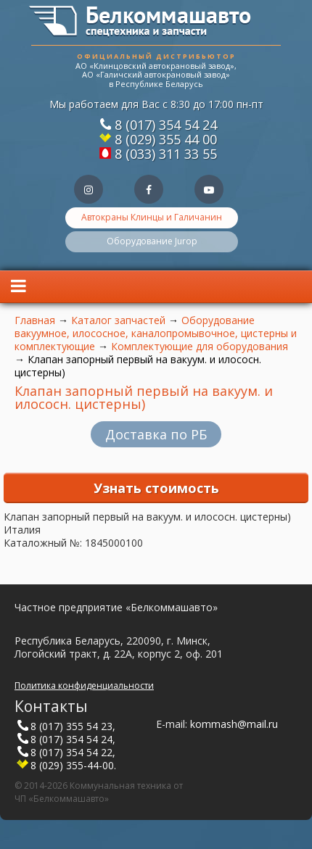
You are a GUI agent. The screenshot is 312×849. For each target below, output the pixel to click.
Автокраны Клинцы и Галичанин (151, 217)
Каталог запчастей (118, 320)
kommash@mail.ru (234, 724)
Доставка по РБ (156, 434)
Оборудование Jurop (152, 241)
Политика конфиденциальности (84, 685)
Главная (35, 320)
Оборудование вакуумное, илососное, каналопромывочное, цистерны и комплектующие (156, 333)
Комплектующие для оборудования (199, 346)
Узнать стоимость (156, 488)
